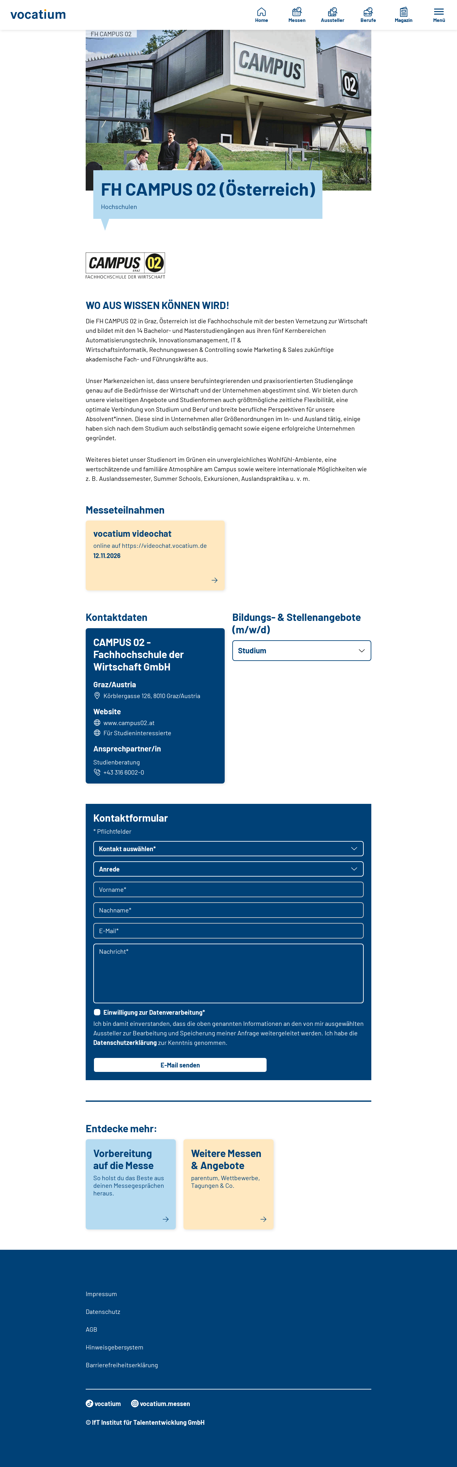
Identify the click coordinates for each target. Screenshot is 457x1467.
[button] (302, 650)
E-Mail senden (180, 1065)
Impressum (101, 1293)
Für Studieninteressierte (137, 733)
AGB (91, 1329)
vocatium (103, 1403)
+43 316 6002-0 (118, 772)
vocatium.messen (160, 1403)
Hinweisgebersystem (114, 1347)
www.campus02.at (129, 722)
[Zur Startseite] (40, 15)
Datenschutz (103, 1311)
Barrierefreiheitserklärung (122, 1365)
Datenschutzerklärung (125, 1042)
